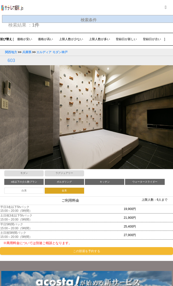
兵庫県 (26, 52)
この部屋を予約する (86, 251)
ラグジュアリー (64, 173)
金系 (64, 190)
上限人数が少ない (71, 39)
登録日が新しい (126, 39)
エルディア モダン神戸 (51, 52)
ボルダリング (64, 181)
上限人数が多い (99, 39)
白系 (24, 190)
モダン (24, 173)
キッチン (105, 181)
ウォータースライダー (144, 181)
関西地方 (11, 52)
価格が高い (45, 39)
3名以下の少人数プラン (24, 181)
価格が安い (24, 39)
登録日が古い (152, 39)
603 (11, 60)
